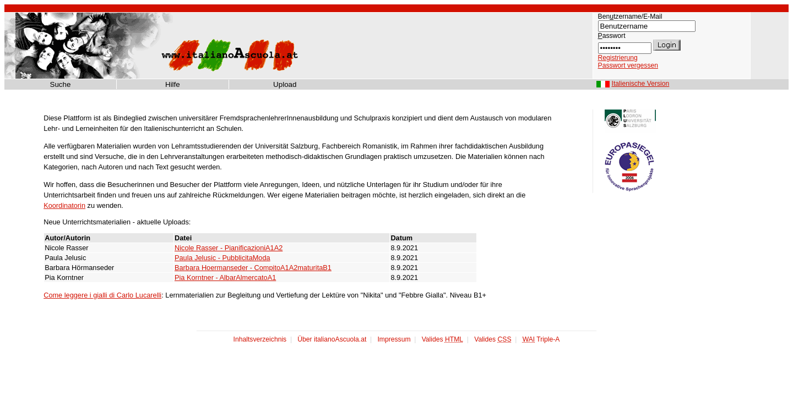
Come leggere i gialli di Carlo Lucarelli (102, 295)
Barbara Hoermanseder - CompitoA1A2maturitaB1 (253, 267)
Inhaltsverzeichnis (260, 339)
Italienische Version (641, 83)
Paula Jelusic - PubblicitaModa (222, 258)
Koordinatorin (64, 205)
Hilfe (172, 84)
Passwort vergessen (628, 65)
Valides (442, 339)
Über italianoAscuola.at (331, 339)
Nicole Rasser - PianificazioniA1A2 (229, 248)
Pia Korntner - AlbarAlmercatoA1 (225, 277)
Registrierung (618, 58)
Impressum (393, 339)
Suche (60, 84)
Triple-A (541, 339)
